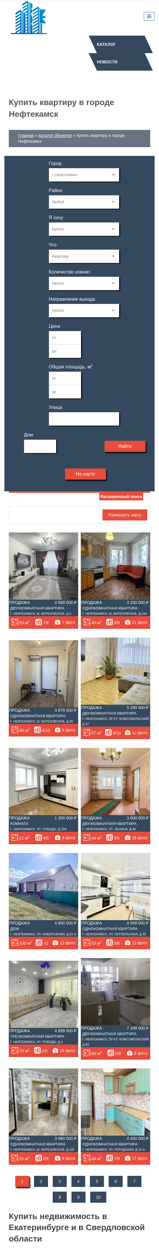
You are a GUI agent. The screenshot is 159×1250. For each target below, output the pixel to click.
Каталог (106, 44)
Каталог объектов (55, 135)
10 (98, 1197)
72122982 (84, 175)
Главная (26, 135)
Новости (107, 62)
